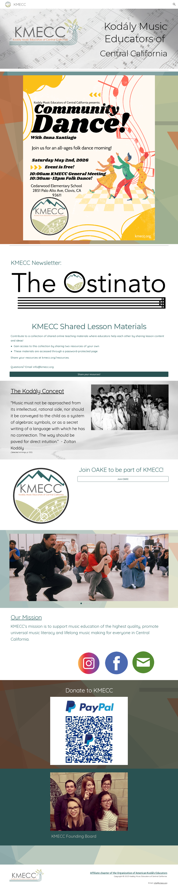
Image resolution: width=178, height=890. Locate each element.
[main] (130, 32)
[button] (174, 4)
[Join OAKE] (123, 479)
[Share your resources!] (89, 374)
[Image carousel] (89, 569)
